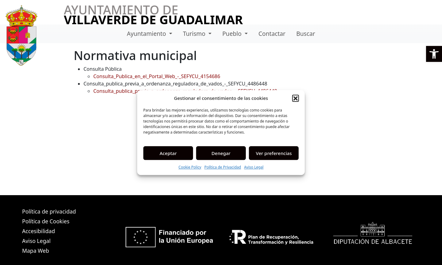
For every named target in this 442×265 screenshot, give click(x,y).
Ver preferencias (274, 153)
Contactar (271, 33)
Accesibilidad (38, 231)
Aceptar (168, 153)
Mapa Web (35, 250)
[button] (434, 54)
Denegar (221, 153)
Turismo (195, 33)
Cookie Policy (190, 167)
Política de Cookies (45, 221)
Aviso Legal (253, 167)
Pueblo (232, 33)
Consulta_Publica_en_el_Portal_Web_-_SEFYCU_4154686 (156, 76)
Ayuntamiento (147, 33)
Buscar (305, 33)
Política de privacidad (49, 211)
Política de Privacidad (222, 167)
